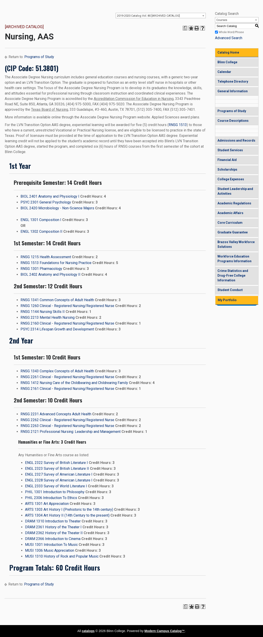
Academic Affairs (230, 213)
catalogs (88, 631)
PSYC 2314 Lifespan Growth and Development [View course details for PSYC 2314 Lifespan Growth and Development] (57, 329)
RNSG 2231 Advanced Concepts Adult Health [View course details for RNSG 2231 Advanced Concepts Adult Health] (56, 414)
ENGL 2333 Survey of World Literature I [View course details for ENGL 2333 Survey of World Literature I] (56, 486)
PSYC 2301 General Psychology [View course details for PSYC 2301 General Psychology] (46, 202)
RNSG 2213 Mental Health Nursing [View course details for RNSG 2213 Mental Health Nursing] (48, 317)
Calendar (224, 72)
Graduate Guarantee (232, 232)
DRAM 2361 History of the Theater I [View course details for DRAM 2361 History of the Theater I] (53, 527)
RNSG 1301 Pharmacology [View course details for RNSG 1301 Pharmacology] (41, 269)
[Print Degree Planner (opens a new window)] (185, 28)
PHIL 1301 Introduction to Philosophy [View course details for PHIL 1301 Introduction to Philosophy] (55, 492)
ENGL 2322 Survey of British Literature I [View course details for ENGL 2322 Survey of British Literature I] (56, 463)
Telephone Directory (232, 81)
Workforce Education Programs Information (234, 259)
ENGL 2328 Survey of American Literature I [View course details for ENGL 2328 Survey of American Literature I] (58, 480)
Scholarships (227, 169)
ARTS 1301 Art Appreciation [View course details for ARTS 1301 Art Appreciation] (47, 503)
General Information (232, 91)
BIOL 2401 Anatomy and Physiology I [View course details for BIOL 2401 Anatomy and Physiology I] (50, 196)
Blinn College (227, 62)
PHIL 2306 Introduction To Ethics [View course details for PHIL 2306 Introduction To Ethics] (51, 498)
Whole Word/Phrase (231, 32)
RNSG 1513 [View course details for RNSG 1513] (178, 125)
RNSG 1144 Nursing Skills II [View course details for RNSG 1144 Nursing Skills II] (43, 311)
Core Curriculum (229, 222)
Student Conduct (230, 290)
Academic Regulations (234, 203)
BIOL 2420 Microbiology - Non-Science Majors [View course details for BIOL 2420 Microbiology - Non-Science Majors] (57, 208)
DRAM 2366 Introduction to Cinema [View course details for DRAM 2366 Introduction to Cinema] (52, 539)
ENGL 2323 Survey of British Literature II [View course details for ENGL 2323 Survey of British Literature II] (57, 468)
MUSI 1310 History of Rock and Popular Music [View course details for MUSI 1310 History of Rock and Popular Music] (61, 556)
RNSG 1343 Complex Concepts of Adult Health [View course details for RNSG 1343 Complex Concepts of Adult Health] (57, 371)
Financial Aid (227, 160)
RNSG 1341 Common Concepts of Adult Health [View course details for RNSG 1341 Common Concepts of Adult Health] (57, 300)
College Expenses (230, 179)
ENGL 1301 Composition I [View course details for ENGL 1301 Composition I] (41, 220)
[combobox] (161, 15)
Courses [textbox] (221, 20)
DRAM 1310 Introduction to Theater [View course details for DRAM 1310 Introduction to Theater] (53, 521)
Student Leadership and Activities (235, 191)
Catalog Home (228, 52)
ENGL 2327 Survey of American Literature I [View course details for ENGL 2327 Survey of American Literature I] (58, 474)
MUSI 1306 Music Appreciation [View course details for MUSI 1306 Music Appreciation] (49, 550)
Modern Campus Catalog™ (164, 631)
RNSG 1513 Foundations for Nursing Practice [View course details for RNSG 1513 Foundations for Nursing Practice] (56, 263)
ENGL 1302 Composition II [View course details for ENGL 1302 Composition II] (41, 231)
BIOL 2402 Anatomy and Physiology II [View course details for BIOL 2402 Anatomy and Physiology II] (50, 274)
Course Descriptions (233, 120)
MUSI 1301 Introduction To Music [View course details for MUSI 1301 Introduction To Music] (51, 544)
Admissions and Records (236, 140)
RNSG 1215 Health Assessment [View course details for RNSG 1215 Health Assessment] (46, 257)
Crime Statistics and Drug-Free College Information (232, 275)
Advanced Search (228, 38)
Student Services (230, 150)
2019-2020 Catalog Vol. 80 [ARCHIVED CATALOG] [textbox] (148, 15)
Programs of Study (39, 57)
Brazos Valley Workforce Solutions (236, 244)
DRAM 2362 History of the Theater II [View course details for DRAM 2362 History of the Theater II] (54, 533)
